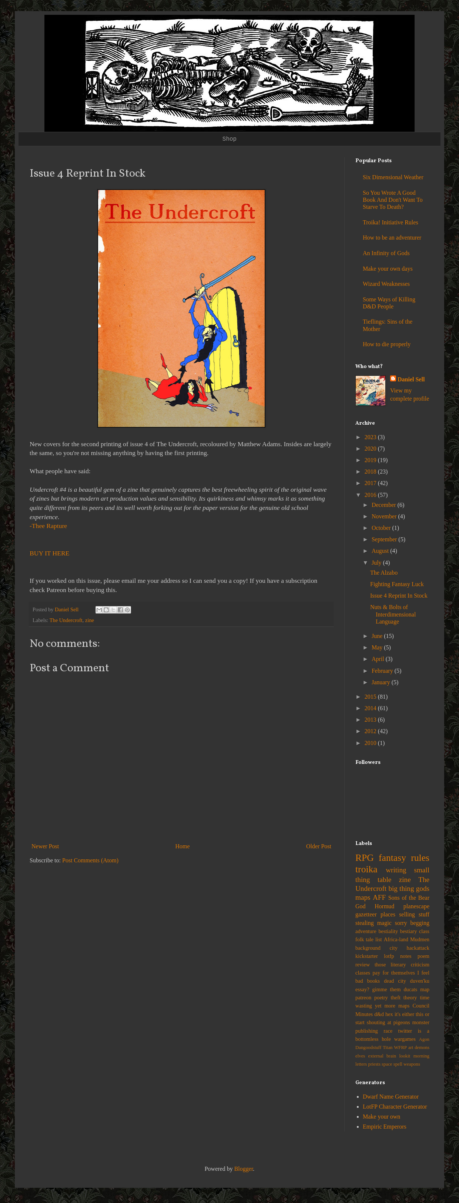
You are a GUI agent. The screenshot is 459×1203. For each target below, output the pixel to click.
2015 (371, 697)
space (387, 1064)
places (388, 914)
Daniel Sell (411, 379)
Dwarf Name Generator (391, 1096)
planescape (416, 906)
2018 (371, 471)
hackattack (417, 948)
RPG (364, 857)
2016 (371, 495)
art (410, 1047)
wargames (405, 1039)
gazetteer (366, 914)
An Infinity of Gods (386, 253)
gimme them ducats (395, 989)
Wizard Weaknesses (386, 284)
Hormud (384, 906)
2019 (371, 460)
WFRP (400, 1047)
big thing (401, 888)
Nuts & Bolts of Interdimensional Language (393, 614)
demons (422, 1047)
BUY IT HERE (50, 553)
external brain (382, 1056)
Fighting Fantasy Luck (397, 584)
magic (384, 923)
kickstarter (366, 956)
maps (363, 897)
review (362, 965)
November (385, 516)
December (385, 505)
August (381, 551)
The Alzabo (384, 572)
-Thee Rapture (48, 525)
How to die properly (387, 344)
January (382, 682)
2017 (371, 483)
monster (420, 1022)
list (378, 939)
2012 (371, 731)
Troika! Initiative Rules (390, 222)
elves (360, 1056)
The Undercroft (66, 620)
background (368, 948)
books (373, 981)
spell (397, 1064)
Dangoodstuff (368, 1047)
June (378, 636)
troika (366, 869)
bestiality (388, 931)
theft (396, 997)
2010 (371, 743)
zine (89, 620)
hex (389, 1014)
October (382, 528)
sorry (401, 923)
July (377, 562)
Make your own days (388, 268)
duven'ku (419, 981)
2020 (371, 448)
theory (410, 997)
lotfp (389, 956)
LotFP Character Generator (395, 1106)
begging (419, 923)
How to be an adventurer (392, 237)
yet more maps (392, 1006)
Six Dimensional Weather (393, 177)
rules (420, 857)
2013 (371, 719)
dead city (395, 981)
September (385, 539)
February (383, 671)
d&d (379, 1014)
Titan (388, 1047)
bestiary (408, 931)
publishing (366, 1031)
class (424, 931)
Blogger (243, 1169)
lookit (405, 1056)
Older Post (318, 846)
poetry (381, 997)
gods (422, 888)
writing (396, 870)
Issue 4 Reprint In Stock (399, 595)
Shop (229, 139)
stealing (364, 923)
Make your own (381, 1116)
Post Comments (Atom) (90, 860)
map (424, 989)
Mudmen (419, 939)
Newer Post (45, 846)
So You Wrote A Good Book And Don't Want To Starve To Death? (393, 200)
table (384, 879)
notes (405, 956)
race (387, 1031)
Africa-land (396, 939)
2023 (371, 437)
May (378, 647)
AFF (379, 897)
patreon (363, 997)
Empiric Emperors (384, 1126)
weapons (411, 1064)
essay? (362, 989)
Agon (424, 1039)
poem (423, 956)
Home (182, 846)
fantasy (392, 857)
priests (374, 1064)
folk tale (364, 939)
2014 (371, 708)
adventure (365, 931)
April (379, 659)
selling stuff (414, 914)
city (393, 948)
